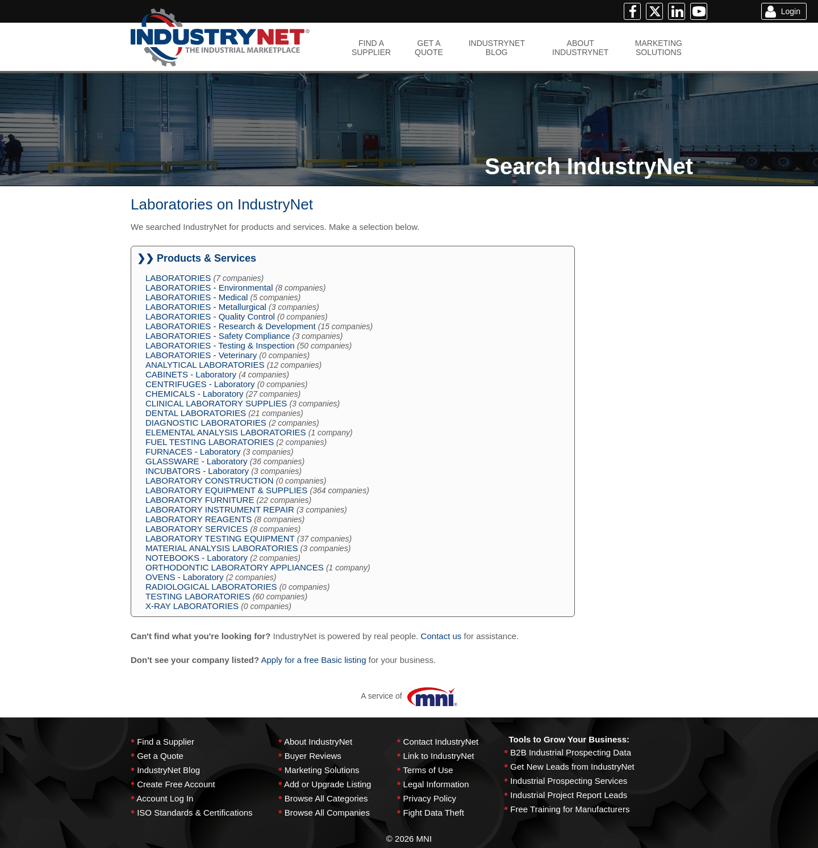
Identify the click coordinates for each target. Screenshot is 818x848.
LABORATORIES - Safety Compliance (217, 336)
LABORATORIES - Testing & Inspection (220, 345)
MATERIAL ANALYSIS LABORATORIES (221, 548)
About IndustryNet (318, 741)
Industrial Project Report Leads (568, 795)
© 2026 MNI (409, 838)
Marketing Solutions (322, 770)
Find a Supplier (165, 741)
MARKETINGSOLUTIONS (658, 48)
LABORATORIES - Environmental (209, 287)
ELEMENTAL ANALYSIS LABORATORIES (225, 432)
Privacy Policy (429, 798)
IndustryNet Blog (168, 770)
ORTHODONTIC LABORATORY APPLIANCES (234, 567)
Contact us (441, 636)
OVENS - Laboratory (184, 577)
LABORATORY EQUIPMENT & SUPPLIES (226, 490)
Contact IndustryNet (441, 741)
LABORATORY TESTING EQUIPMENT (220, 538)
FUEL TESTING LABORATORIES (209, 442)
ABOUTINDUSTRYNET (580, 48)
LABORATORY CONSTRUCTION (209, 480)
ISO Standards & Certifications (194, 812)
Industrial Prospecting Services (568, 781)
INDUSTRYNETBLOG (497, 48)
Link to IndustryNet (438, 756)
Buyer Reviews (313, 756)
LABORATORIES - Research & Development (230, 326)
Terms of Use (428, 770)
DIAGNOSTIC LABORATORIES (205, 422)
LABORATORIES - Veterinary (201, 355)
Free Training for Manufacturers (569, 809)
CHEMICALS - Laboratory (194, 393)
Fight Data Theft (433, 812)
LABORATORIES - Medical (196, 297)
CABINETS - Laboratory (190, 374)
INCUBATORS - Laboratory (197, 471)
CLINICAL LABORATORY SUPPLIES (216, 403)
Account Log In (164, 798)
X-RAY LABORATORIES (192, 606)
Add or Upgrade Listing (327, 784)
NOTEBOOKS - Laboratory (196, 557)
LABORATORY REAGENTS (198, 519)
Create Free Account (176, 784)
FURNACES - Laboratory (193, 451)
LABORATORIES (178, 278)
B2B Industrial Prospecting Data (570, 752)
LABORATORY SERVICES (196, 529)
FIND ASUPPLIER (371, 48)
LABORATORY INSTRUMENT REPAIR (219, 509)
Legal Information (436, 784)
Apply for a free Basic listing (313, 660)
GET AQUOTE (429, 48)
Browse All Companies (327, 812)
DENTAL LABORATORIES (195, 413)
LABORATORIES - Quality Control (210, 316)
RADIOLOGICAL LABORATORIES (211, 586)
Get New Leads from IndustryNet (572, 766)
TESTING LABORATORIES (197, 596)
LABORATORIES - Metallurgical (205, 307)
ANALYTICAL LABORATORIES (205, 365)
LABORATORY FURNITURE (199, 500)
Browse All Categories (326, 798)
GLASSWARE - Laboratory (196, 461)
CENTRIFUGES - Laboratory (200, 384)
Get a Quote (160, 756)
